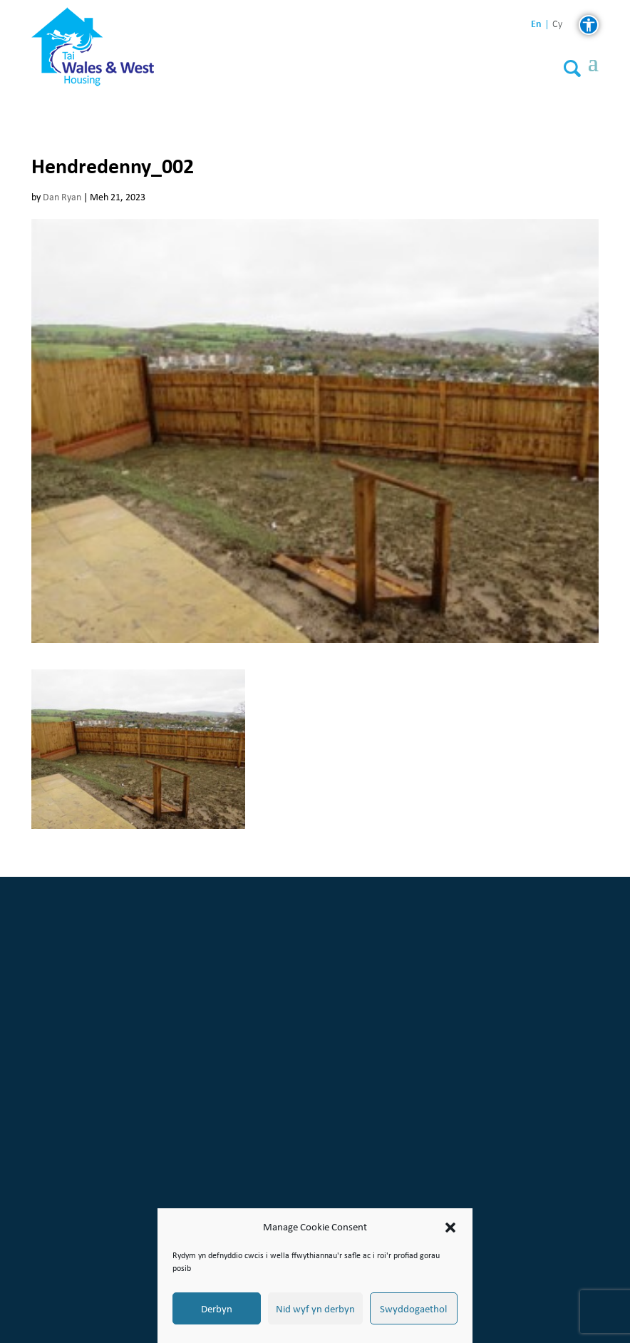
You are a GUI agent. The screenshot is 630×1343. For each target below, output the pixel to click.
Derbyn (216, 1308)
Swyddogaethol (413, 1308)
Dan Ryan (62, 197)
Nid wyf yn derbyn (315, 1308)
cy (557, 24)
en (536, 24)
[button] (450, 1227)
